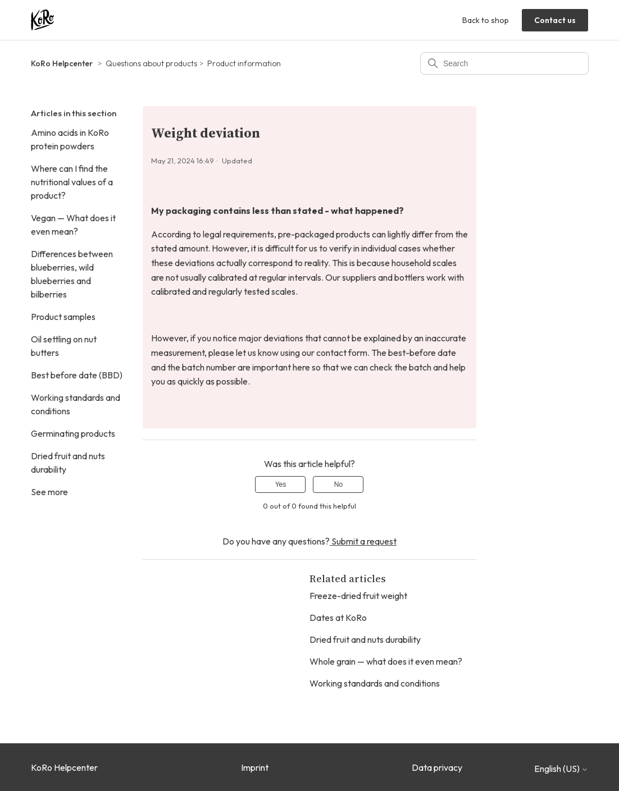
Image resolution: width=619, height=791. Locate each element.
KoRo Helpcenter (62, 63)
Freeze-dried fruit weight (358, 595)
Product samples (63, 316)
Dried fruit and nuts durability (68, 462)
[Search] (504, 63)
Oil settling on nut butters (64, 345)
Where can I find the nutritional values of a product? (72, 182)
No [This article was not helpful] (338, 484)
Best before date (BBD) (76, 375)
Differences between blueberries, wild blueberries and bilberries (72, 274)
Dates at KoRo (338, 617)
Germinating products (73, 433)
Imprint (254, 767)
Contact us (555, 20)
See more (49, 491)
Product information (244, 63)
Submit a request (363, 541)
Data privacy (437, 767)
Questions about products (151, 63)
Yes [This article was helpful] (280, 484)
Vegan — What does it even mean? (73, 224)
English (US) (561, 768)
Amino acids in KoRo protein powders (70, 139)
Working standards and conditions (75, 404)
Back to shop (485, 20)
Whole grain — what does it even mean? (386, 661)
